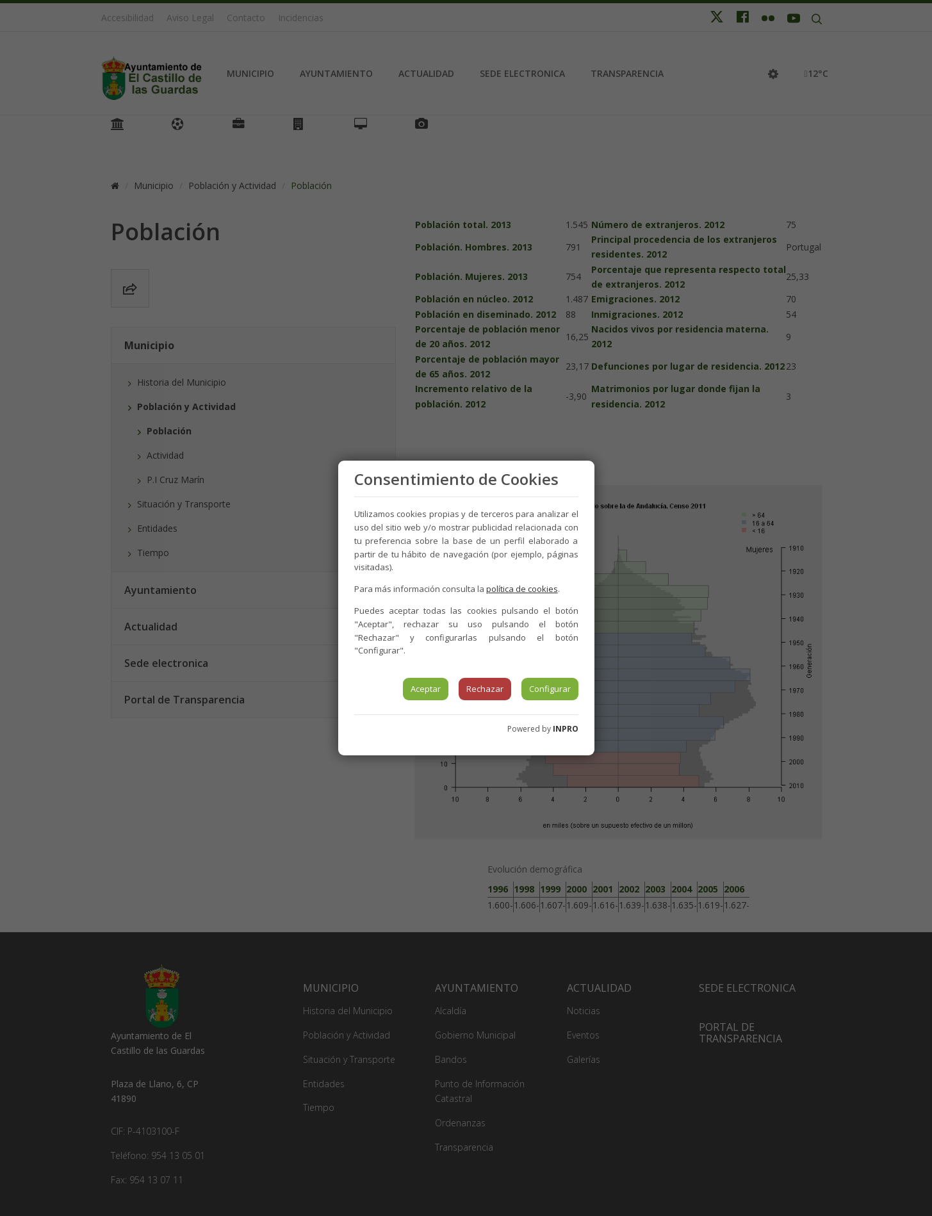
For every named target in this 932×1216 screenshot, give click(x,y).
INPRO (565, 728)
